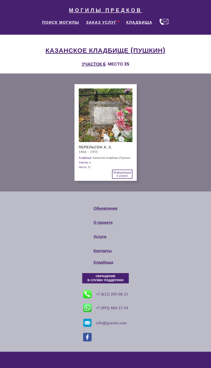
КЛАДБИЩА (139, 22)
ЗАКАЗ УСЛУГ (101, 22)
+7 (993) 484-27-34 (105, 308)
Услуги (100, 236)
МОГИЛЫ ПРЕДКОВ (105, 10)
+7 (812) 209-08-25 (105, 294)
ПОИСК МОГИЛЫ (60, 22)
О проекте (103, 222)
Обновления (105, 208)
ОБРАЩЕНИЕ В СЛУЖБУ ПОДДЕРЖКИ (106, 278)
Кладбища (103, 262)
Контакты (103, 250)
